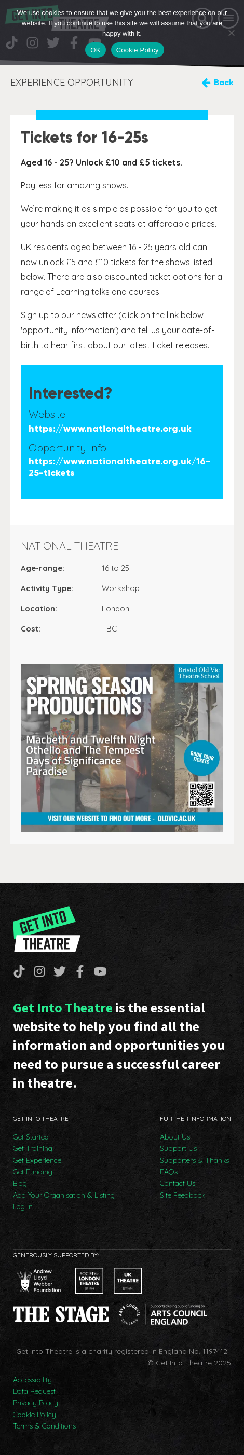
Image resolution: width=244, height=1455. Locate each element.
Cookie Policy (34, 1414)
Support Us (178, 1148)
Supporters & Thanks (194, 1160)
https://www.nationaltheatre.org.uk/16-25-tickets (119, 467)
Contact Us (177, 1183)
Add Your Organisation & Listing (64, 1195)
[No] (231, 33)
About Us (175, 1137)
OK (95, 50)
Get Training (32, 1148)
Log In (23, 1206)
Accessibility (32, 1379)
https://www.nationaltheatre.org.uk (110, 428)
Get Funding (32, 1171)
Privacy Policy (35, 1402)
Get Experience (37, 1160)
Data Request (34, 1391)
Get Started (31, 1137)
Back (224, 82)
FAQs (169, 1171)
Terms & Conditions (44, 1426)
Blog (20, 1183)
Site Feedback (182, 1195)
